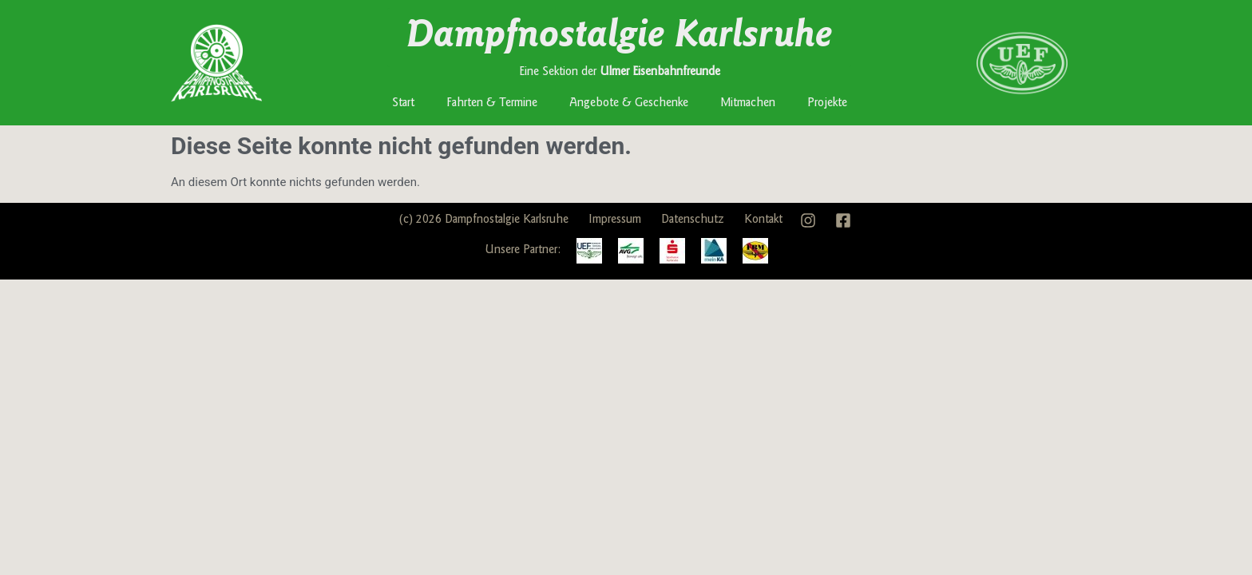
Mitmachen (747, 103)
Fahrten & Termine (491, 103)
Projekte (827, 103)
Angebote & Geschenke (628, 103)
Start (403, 103)
